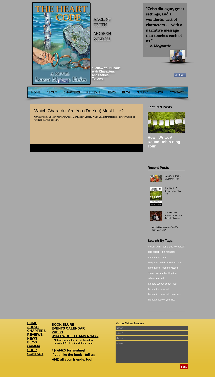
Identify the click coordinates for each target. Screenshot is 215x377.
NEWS (32, 338)
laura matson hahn (157, 257)
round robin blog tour (166, 273)
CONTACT (35, 354)
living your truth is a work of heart (165, 262)
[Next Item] (179, 122)
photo (151, 273)
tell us (90, 355)
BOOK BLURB (63, 324)
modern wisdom (170, 267)
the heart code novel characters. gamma (166, 294)
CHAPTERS (36, 331)
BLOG (32, 342)
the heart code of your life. (161, 299)
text (175, 283)
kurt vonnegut (168, 251)
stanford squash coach (159, 283)
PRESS (57, 332)
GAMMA (33, 346)
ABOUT (33, 327)
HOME (32, 323)
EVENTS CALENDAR (68, 328)
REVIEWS (35, 334)
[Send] (184, 366)
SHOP (32, 350)
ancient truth (154, 246)
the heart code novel (158, 289)
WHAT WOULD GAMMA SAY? (75, 336)
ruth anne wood (156, 278)
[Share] (180, 75)
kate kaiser (153, 251)
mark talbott (154, 267)
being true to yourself (174, 246)
